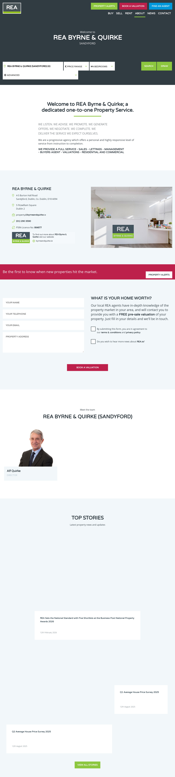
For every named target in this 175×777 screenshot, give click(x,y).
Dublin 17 (113, 667)
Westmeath (146, 682)
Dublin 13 (129, 664)
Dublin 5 (145, 657)
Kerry (128, 671)
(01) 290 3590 (23, 212)
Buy (110, 13)
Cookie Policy (70, 772)
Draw (164, 66)
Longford (146, 675)
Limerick (129, 675)
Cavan (95, 653)
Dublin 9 (145, 660)
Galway (112, 671)
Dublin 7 (112, 660)
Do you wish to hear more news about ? (121, 332)
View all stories (87, 603)
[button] (128, 66)
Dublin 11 (97, 664)
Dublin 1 (80, 657)
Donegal (145, 653)
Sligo (95, 682)
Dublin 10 (80, 664)
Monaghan (130, 678)
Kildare (145, 671)
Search (149, 66)
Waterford (130, 682)
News (151, 13)
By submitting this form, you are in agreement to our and (122, 322)
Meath (112, 678)
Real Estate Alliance (46, 773)
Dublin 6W (97, 660)
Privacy (105, 772)
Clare (111, 653)
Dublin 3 (112, 657)
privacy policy (133, 323)
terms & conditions (111, 323)
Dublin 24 (97, 671)
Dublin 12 (113, 664)
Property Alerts (104, 6)
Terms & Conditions (89, 772)
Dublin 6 (80, 660)
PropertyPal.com (141, 773)
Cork (127, 653)
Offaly (144, 678)
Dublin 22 (80, 671)
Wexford (80, 685)
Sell (119, 13)
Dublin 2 (96, 657)
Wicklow (96, 685)
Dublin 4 (129, 657)
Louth (79, 678)
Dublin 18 (129, 667)
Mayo (95, 678)
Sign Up (50, 701)
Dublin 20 (146, 667)
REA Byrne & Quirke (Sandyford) (28, 66)
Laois (95, 675)
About (140, 13)
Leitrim (112, 675)
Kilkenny (80, 675)
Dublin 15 (80, 667)
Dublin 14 (146, 664)
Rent (128, 13)
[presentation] (111, 342)
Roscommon (81, 682)
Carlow (79, 653)
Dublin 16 (97, 667)
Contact (164, 13)
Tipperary (113, 682)
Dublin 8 (129, 660)
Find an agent (161, 6)
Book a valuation (133, 6)
